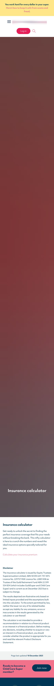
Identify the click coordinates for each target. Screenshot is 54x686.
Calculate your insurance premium (20, 554)
